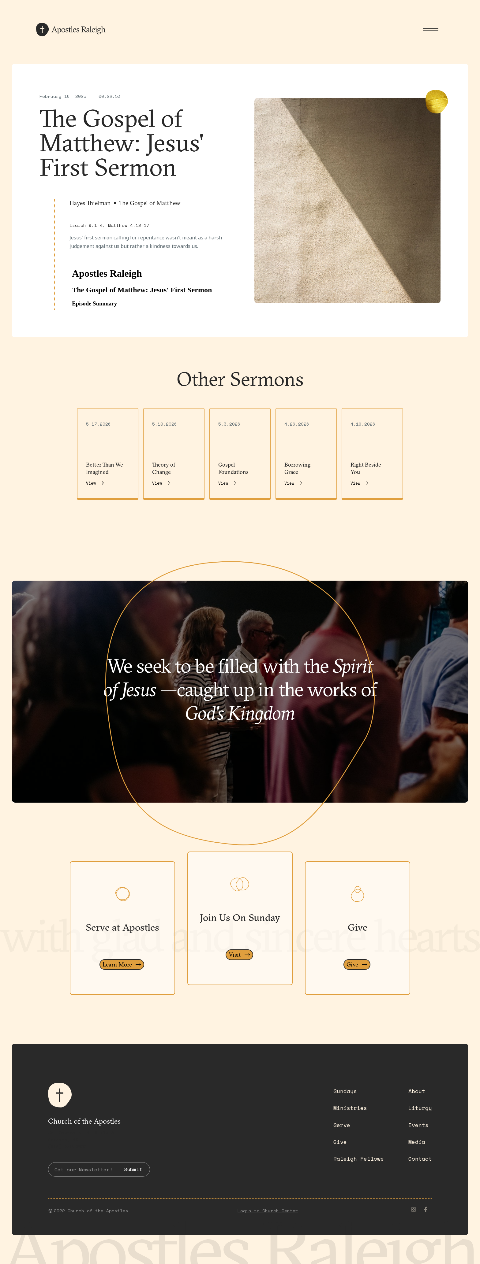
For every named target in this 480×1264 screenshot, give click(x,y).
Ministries (350, 1108)
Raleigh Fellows (358, 1158)
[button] (430, 29)
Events (418, 1125)
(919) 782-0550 (67, 1146)
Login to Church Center (268, 1210)
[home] (73, 29)
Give (340, 1142)
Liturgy (420, 1108)
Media (416, 1142)
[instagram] (413, 1209)
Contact (420, 1158)
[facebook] (426, 1209)
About (416, 1091)
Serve (341, 1125)
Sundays (345, 1091)
